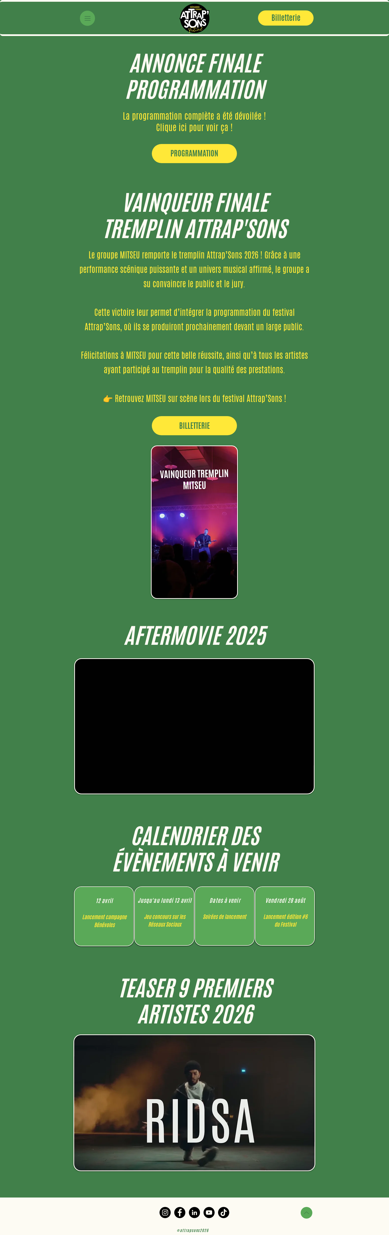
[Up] (306, 1213)
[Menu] (87, 18)
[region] (104, 916)
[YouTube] (209, 1212)
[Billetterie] (286, 18)
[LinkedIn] (194, 1212)
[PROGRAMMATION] (194, 153)
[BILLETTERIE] (194, 425)
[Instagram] (165, 1212)
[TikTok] (223, 1212)
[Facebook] (179, 1212)
